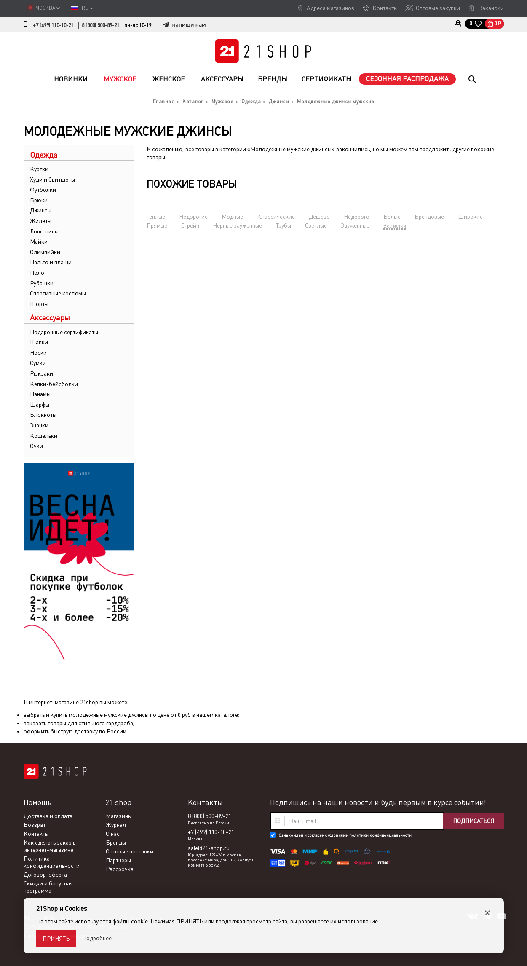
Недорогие (193, 216)
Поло (37, 272)
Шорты (39, 304)
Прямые (157, 225)
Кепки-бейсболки (54, 384)
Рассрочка (120, 869)
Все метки (394, 225)
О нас (113, 833)
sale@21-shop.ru (209, 848)
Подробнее (97, 938)
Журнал (116, 824)
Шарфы (39, 404)
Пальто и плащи (51, 262)
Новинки (71, 79)
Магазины (119, 816)
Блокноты (43, 414)
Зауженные (355, 225)
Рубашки (42, 283)
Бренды (272, 79)
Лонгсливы (44, 231)
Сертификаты (327, 79)
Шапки (39, 342)
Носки (38, 352)
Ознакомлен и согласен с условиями (345, 835)
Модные (232, 216)
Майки (39, 241)
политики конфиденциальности (380, 835)
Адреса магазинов (330, 8)
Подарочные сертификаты (64, 332)
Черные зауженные (237, 225)
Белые (392, 216)
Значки (39, 425)
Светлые (316, 225)
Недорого (356, 216)
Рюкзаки (41, 373)
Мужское (120, 79)
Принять (56, 938)
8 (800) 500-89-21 (100, 25)
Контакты (385, 8)
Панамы (40, 394)
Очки (36, 446)
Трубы (283, 225)
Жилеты (40, 220)
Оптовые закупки (438, 8)
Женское (168, 79)
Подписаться (473, 821)
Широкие (470, 216)
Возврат (34, 824)
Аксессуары (222, 79)
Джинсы (40, 210)
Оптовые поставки (129, 851)
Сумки (38, 363)
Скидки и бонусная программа (48, 887)
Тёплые (156, 216)
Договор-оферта (45, 874)
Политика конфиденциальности (52, 862)
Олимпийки (45, 252)
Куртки (39, 169)
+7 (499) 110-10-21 (53, 25)
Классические (276, 216)
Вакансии (491, 8)
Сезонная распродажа (407, 79)
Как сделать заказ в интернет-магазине (50, 846)
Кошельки (43, 435)
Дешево (319, 216)
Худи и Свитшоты (52, 179)
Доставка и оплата (48, 816)
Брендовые (429, 216)
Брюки (39, 200)
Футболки (43, 189)
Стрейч (190, 225)
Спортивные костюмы (58, 293)
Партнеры (118, 860)
